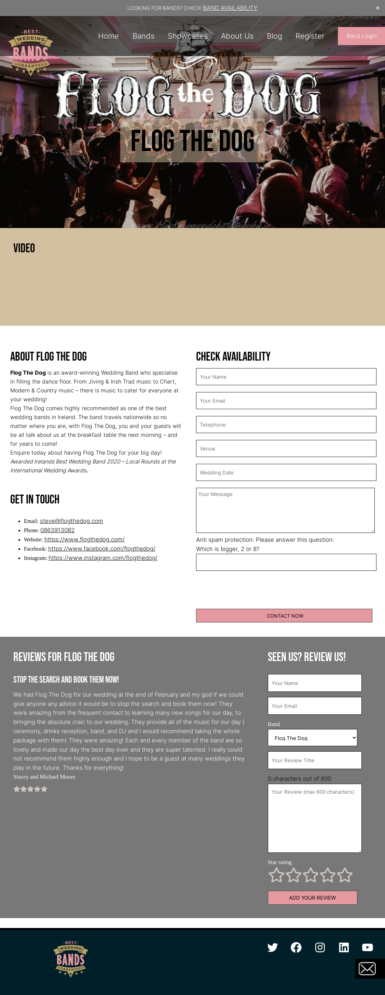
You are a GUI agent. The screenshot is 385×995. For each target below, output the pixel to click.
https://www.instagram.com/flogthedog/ (103, 557)
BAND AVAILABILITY (230, 7)
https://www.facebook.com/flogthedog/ (101, 548)
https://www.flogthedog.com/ (84, 539)
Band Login (361, 35)
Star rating (280, 862)
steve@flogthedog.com (71, 520)
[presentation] (248, 591)
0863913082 (57, 530)
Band (274, 724)
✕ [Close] (377, 8)
